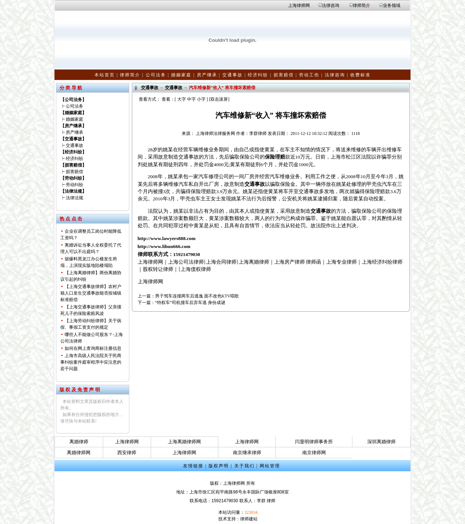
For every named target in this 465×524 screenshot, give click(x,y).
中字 (191, 99)
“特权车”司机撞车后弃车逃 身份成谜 (190, 302)
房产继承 (207, 74)
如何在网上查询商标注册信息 (93, 348)
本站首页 (104, 74)
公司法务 (156, 74)
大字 (181, 99)
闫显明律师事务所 (314, 441)
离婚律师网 (78, 452)
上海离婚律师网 (184, 441)
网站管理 (270, 465)
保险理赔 (275, 157)
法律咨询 (330, 5)
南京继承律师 (247, 452)
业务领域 (391, 5)
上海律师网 (299, 5)
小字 (201, 99)
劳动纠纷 (74, 184)
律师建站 (249, 518)
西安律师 (126, 452)
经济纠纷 (258, 74)
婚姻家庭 (181, 74)
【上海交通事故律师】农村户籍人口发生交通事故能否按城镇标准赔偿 (90, 293)
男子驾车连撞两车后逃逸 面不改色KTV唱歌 (197, 296)
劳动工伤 (309, 74)
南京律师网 (314, 452)
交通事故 (232, 74)
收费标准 (360, 74)
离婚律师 (78, 441)
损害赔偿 (284, 74)
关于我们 (244, 465)
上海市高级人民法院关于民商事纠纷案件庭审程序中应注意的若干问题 (90, 362)
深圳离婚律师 (381, 441)
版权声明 (219, 465)
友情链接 (193, 465)
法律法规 (74, 197)
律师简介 (361, 5)
